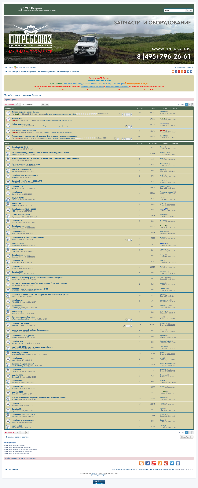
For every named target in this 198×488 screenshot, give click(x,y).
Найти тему (106, 84)
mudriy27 (163, 209)
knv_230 (163, 392)
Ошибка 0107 (17, 272)
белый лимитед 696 (18, 366)
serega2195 (164, 323)
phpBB (94, 473)
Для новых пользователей (24, 130)
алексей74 (163, 272)
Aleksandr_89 (164, 369)
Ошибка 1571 (17, 403)
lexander (17, 217)
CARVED (15, 200)
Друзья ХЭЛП (18, 198)
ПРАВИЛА (98, 84)
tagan (14, 411)
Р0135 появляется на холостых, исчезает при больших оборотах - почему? (45, 158)
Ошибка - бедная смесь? (23, 364)
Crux (13, 194)
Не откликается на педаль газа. (26, 164)
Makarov (14, 171)
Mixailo (162, 237)
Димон (14, 239)
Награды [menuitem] (19, 67)
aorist (13, 360)
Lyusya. (163, 118)
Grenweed (15, 377)
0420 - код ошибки (20, 353)
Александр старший (167, 192)
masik (14, 428)
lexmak (14, 120)
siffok (161, 158)
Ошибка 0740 (17, 261)
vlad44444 (163, 231)
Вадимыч (163, 249)
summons (15, 416)
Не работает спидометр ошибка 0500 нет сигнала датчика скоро (40, 153)
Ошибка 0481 (17, 358)
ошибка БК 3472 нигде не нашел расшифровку (32, 347)
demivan (14, 154)
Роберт (14, 251)
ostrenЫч (163, 386)
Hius (161, 317)
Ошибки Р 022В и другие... (23, 336)
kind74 (162, 175)
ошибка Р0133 (18, 244)
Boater (162, 420)
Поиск (114, 84)
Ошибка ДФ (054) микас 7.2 (24, 420)
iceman (14, 285)
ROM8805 (15, 399)
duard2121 (15, 279)
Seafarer (14, 337)
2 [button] (189, 104)
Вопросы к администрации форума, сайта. (61, 114)
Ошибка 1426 (17, 341)
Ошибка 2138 (17, 187)
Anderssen (15, 245)
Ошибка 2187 (17, 220)
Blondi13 (163, 112)
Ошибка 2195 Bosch (20, 324)
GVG (13, 422)
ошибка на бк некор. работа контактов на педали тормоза (38, 278)
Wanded (17, 114)
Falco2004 (15, 302)
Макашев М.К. (165, 300)
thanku (14, 149)
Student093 (15, 291)
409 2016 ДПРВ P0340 (21, 170)
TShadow (15, 371)
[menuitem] (26, 67)
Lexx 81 (14, 183)
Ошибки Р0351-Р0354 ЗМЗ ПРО (25, 175)
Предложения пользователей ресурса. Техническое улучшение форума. (44, 136)
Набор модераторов (21, 124)
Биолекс (163, 397)
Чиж (13, 394)
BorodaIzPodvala (17, 343)
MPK (13, 262)
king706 (14, 382)
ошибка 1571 (17, 249)
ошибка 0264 (17, 375)
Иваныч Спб (164, 152)
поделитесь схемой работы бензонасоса (30, 330)
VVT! (13, 160)
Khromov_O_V (17, 308)
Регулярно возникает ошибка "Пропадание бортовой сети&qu (40, 283)
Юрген (162, 352)
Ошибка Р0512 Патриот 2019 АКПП (27, 181)
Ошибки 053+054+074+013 (23, 415)
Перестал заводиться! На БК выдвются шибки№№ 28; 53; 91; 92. (41, 295)
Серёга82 (15, 349)
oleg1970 (15, 313)
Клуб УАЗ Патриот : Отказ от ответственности (21, 458)
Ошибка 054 (17, 192)
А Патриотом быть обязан (21, 319)
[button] (192, 104)
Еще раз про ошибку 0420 (23, 317)
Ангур (14, 177)
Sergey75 (15, 188)
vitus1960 (15, 228)
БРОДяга (15, 388)
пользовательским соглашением (116, 86)
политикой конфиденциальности (92, 86)
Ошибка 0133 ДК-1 (20, 147)
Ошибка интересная (21, 226)
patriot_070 (15, 166)
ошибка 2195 (17, 392)
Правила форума (11, 100)
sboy (161, 266)
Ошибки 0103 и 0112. (21, 255)
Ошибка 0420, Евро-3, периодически (28, 237)
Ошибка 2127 (17, 266)
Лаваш (14, 233)
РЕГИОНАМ (17, 118)
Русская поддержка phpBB (98, 475)
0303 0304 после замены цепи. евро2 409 (30, 289)
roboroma (163, 124)
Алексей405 (164, 164)
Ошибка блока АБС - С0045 (24, 209)
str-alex (162, 220)
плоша (162, 169)
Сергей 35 (15, 222)
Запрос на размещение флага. (25, 112)
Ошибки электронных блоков (22, 95)
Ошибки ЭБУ (17, 306)
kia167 (14, 296)
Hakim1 (162, 403)
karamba (15, 274)
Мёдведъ (15, 325)
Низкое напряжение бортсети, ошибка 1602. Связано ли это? (39, 398)
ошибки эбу (17, 311)
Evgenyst (163, 426)
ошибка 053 (17, 426)
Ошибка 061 (17, 369)
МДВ (13, 211)
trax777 (14, 332)
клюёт (14, 205)
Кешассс (15, 257)
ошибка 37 (16, 203)
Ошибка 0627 (17, 381)
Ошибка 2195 (17, 386)
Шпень (14, 268)
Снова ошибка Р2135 (21, 215)
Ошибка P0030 (18, 232)
